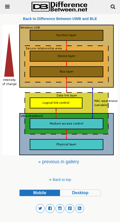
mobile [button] (39, 193)
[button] (40, 208)
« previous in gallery (58, 161)
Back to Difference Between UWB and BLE (60, 19)
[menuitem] (58, 161)
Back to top (62, 180)
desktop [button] (80, 193)
